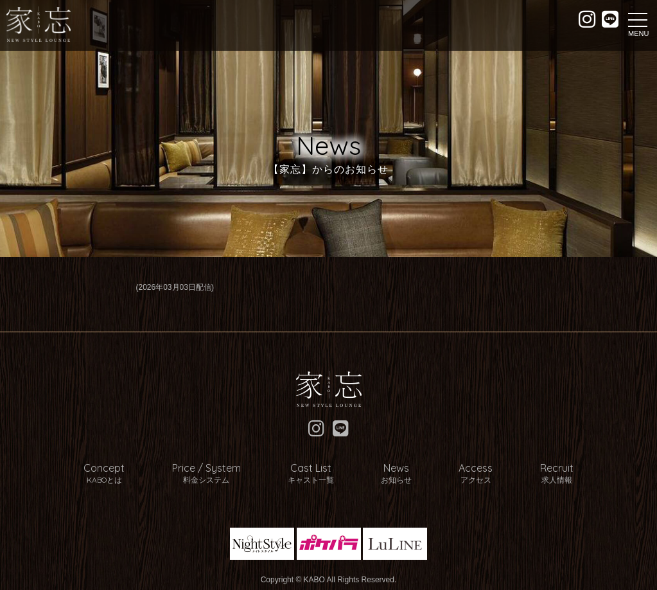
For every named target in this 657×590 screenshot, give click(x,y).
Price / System (219, 468)
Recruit (535, 468)
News (392, 468)
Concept (125, 468)
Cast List (315, 468)
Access (463, 468)
